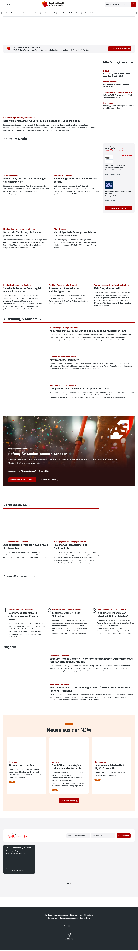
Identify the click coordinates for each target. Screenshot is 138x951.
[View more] (29, 139)
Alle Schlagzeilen (116, 63)
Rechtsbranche (15, 506)
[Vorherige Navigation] (3, 13)
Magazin (9, 647)
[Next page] (76, 883)
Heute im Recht (15, 139)
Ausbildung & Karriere (20, 320)
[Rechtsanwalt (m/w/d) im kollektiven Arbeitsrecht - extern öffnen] (130, 175)
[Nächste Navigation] (135, 13)
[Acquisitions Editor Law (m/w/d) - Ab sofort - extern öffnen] (130, 201)
